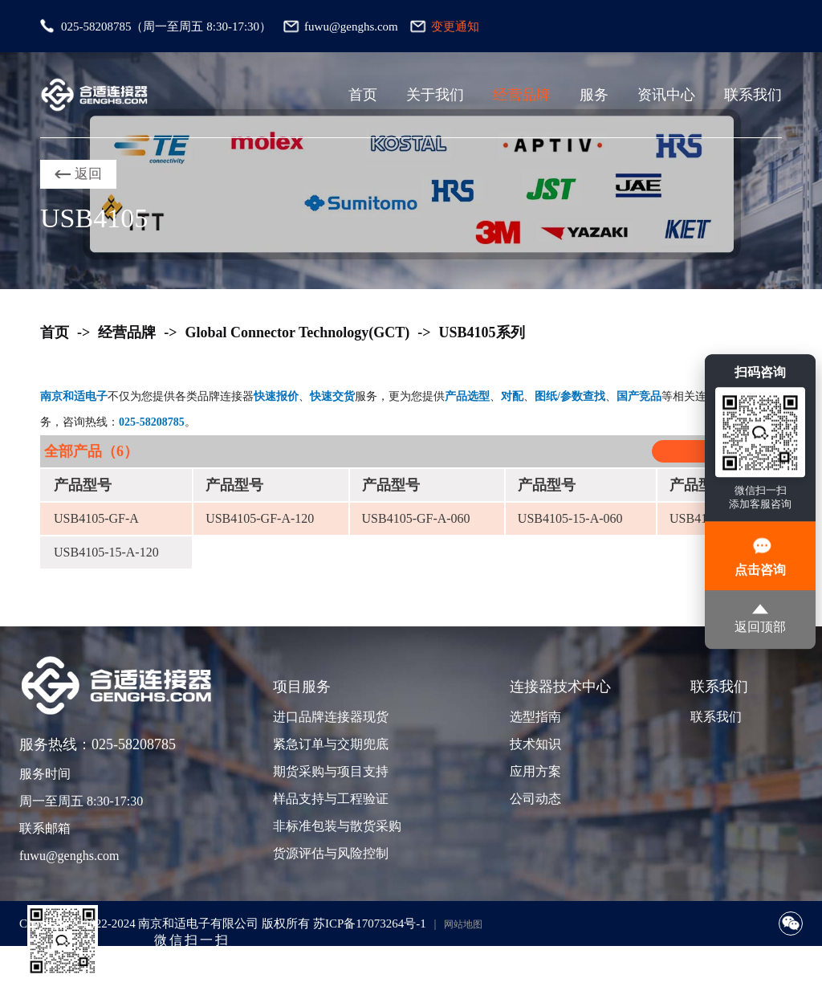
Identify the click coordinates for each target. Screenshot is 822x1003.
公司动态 (535, 798)
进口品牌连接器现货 (329, 717)
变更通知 (455, 26)
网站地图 (463, 924)
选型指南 (535, 717)
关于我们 (435, 95)
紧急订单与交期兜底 (329, 744)
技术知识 (535, 744)
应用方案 (535, 771)
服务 (594, 95)
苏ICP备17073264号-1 (369, 923)
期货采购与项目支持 (329, 771)
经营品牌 (522, 95)
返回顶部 (760, 619)
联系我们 (753, 95)
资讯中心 (666, 95)
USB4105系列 (482, 332)
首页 (362, 95)
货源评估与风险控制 (329, 853)
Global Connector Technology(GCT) (297, 332)
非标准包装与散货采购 (329, 826)
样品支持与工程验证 (329, 798)
